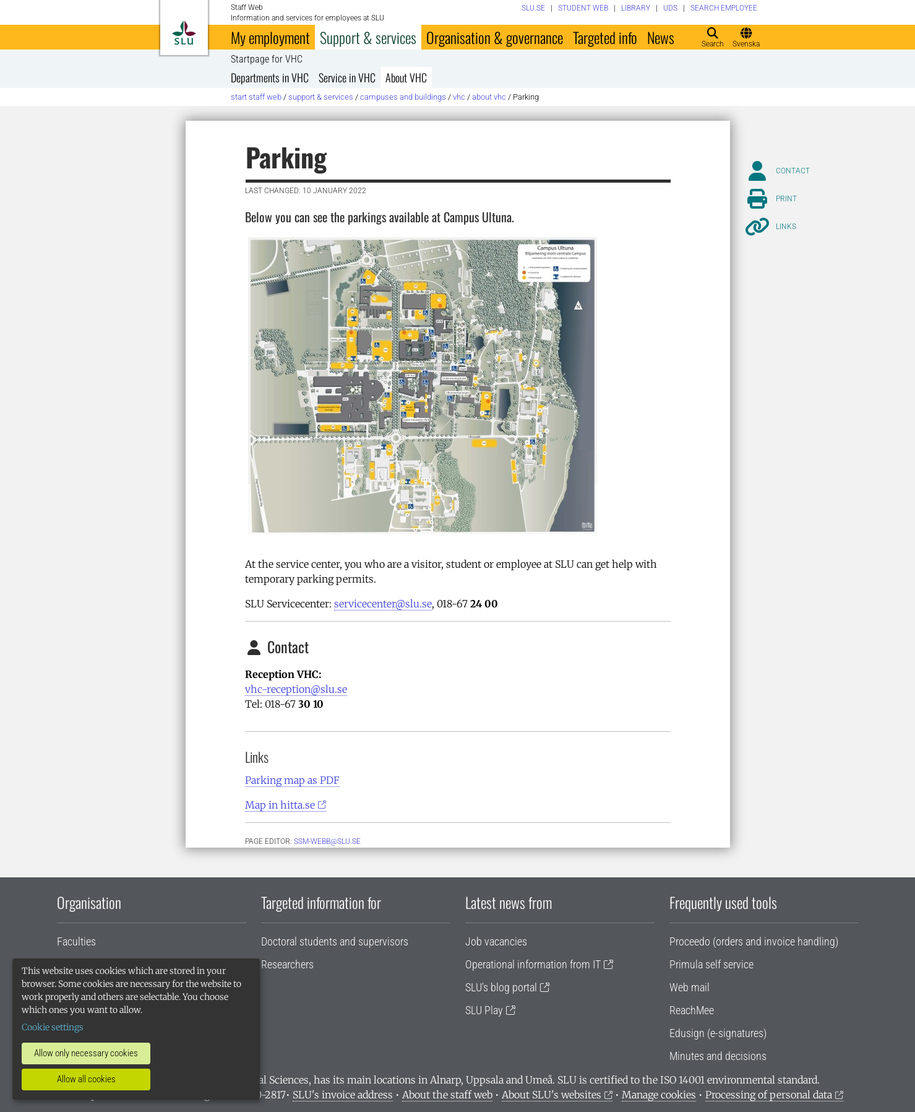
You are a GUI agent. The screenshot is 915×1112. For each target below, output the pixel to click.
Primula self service (711, 964)
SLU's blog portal (501, 987)
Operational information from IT (533, 964)
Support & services (368, 37)
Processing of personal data (768, 1094)
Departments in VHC (270, 77)
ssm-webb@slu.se (327, 841)
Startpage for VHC (267, 59)
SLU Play (484, 1010)
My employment (270, 37)
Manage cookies (659, 1094)
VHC (459, 97)
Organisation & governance (494, 37)
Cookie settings (53, 1027)
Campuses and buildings (403, 97)
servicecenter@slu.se (383, 603)
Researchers (287, 964)
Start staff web (256, 97)
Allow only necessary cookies (86, 1053)
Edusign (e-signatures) (718, 1033)
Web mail (689, 987)
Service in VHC (347, 77)
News (660, 37)
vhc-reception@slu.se (296, 689)
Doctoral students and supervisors (334, 941)
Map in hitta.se (280, 805)
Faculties (76, 941)
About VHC (406, 77)
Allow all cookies (86, 1079)
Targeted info (605, 37)
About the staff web (447, 1094)
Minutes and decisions (718, 1055)
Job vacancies (496, 941)
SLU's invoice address (343, 1094)
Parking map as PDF (292, 780)
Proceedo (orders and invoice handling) (753, 941)
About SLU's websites (551, 1094)
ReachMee (691, 1010)
